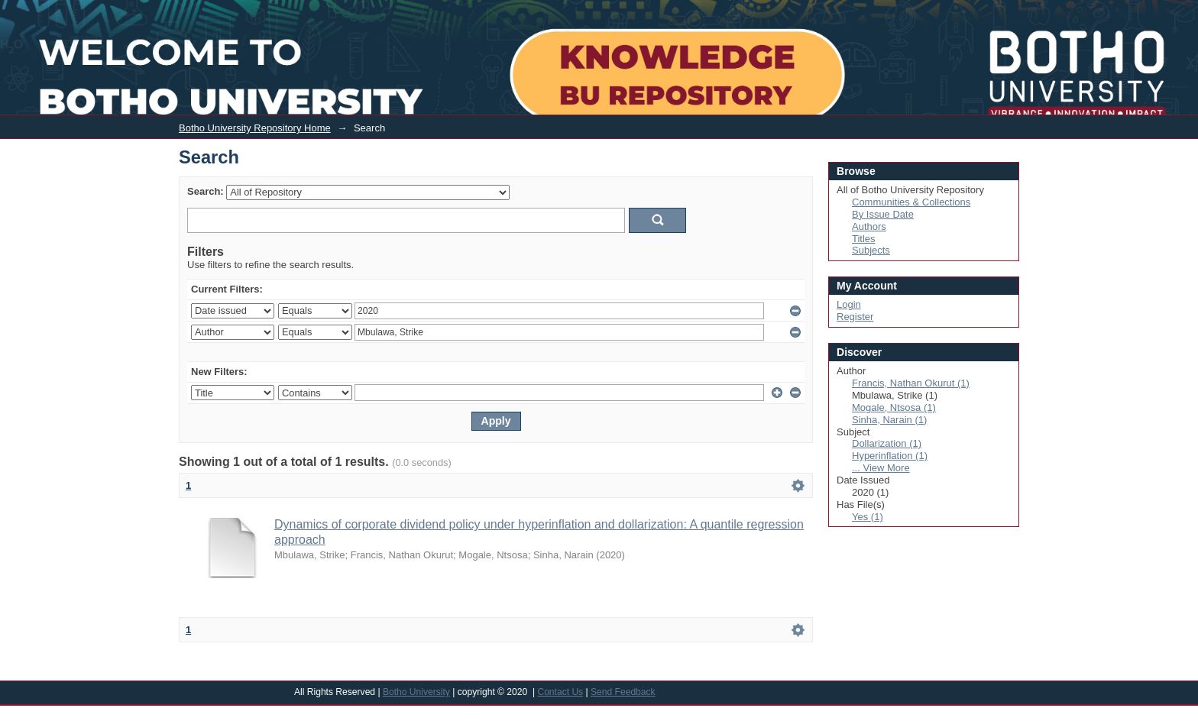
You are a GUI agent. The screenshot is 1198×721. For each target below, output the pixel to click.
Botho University (416, 692)
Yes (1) (867, 516)
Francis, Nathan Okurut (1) (911, 383)
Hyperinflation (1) (890, 455)
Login (1077, 10)
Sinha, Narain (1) (889, 419)
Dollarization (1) (886, 443)
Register (855, 316)
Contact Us (560, 692)
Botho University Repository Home (255, 128)
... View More (881, 468)
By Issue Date (883, 214)
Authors (869, 226)
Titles (864, 238)
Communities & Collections (911, 202)
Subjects (871, 250)
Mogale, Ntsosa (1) (894, 407)
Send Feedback (623, 692)
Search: (205, 191)
